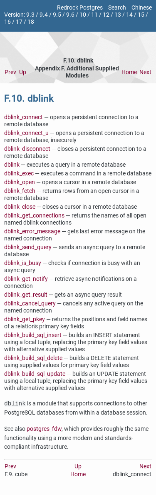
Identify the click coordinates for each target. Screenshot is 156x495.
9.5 (57, 14)
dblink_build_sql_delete (33, 358)
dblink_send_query (28, 247)
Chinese (141, 7)
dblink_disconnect (27, 148)
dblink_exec (19, 173)
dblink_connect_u (26, 133)
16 (7, 21)
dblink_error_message (32, 231)
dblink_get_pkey (24, 319)
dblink (12, 164)
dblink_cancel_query (30, 303)
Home (129, 72)
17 (19, 21)
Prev (10, 72)
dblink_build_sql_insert (33, 335)
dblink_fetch (19, 191)
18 (30, 21)
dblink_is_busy (22, 263)
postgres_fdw (44, 428)
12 (106, 14)
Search (117, 7)
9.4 (44, 14)
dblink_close (19, 206)
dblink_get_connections (34, 215)
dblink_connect (23, 117)
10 (82, 14)
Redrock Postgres (80, 7)
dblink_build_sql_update (34, 374)
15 (141, 14)
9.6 (70, 14)
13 (117, 14)
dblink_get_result (25, 294)
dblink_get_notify (26, 278)
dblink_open (19, 182)
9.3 (30, 14)
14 (129, 14)
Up (22, 72)
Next (145, 72)
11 (94, 14)
